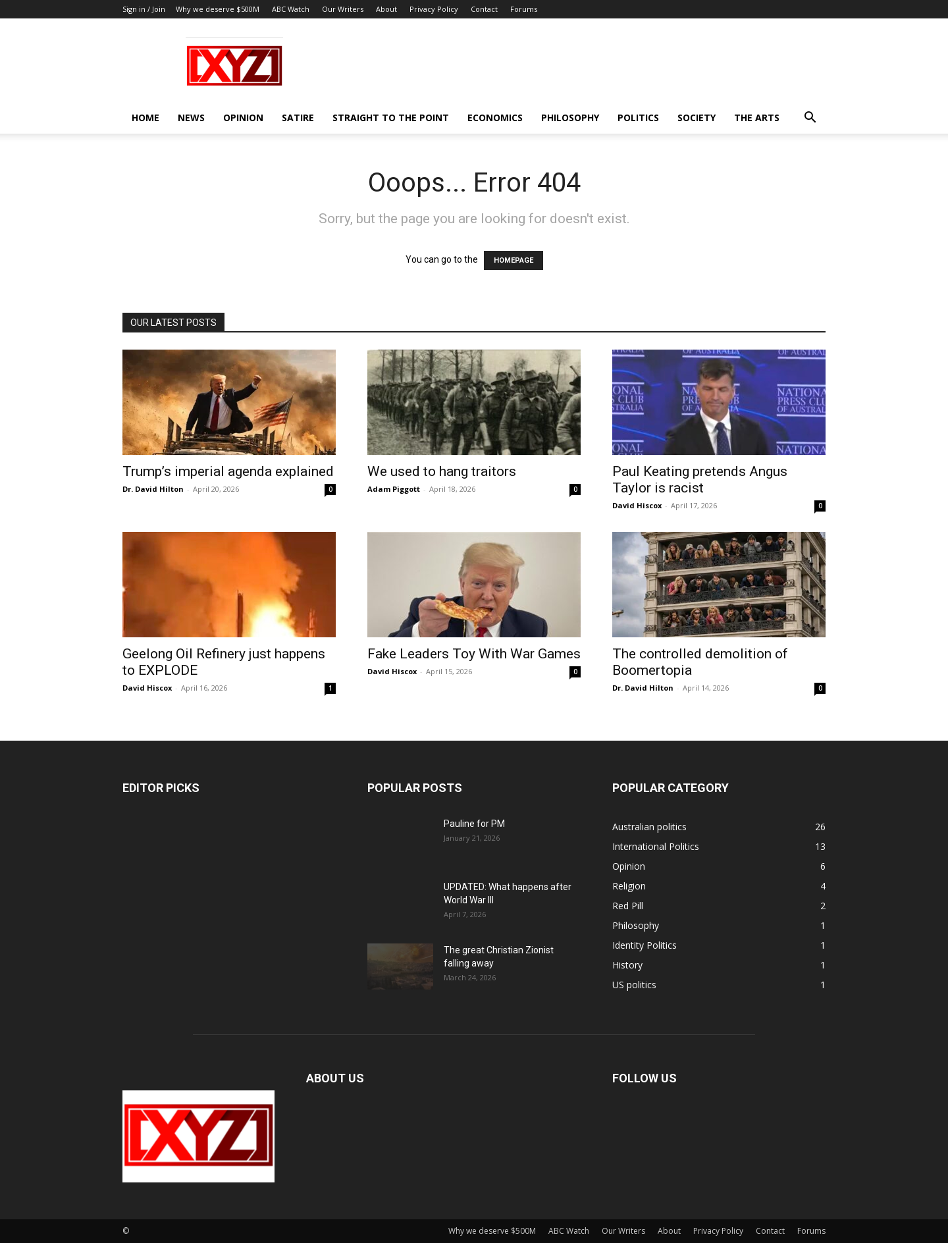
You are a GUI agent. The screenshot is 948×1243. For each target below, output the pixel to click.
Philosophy (570, 117)
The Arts (756, 117)
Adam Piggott (393, 489)
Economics (495, 117)
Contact (484, 9)
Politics (638, 117)
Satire (298, 117)
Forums (523, 9)
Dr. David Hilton (153, 489)
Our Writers (342, 9)
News (191, 117)
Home (145, 117)
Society (696, 117)
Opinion (243, 117)
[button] (810, 119)
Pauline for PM (474, 823)
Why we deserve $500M (217, 9)
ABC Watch (290, 9)
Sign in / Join (143, 9)
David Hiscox (637, 505)
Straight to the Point (390, 117)
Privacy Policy (433, 9)
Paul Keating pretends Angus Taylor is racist (699, 479)
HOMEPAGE (513, 260)
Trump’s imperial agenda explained (228, 471)
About (386, 9)
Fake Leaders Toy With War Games (474, 654)
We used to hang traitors (441, 471)
